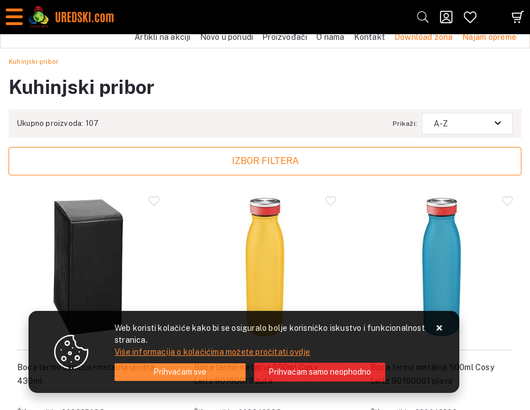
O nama (330, 37)
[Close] (180, 372)
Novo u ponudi (227, 37)
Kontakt (369, 37)
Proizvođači (284, 37)
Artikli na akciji (162, 37)
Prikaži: (405, 124)
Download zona (423, 37)
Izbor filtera (265, 160)
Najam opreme (489, 37)
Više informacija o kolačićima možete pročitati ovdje (212, 351)
